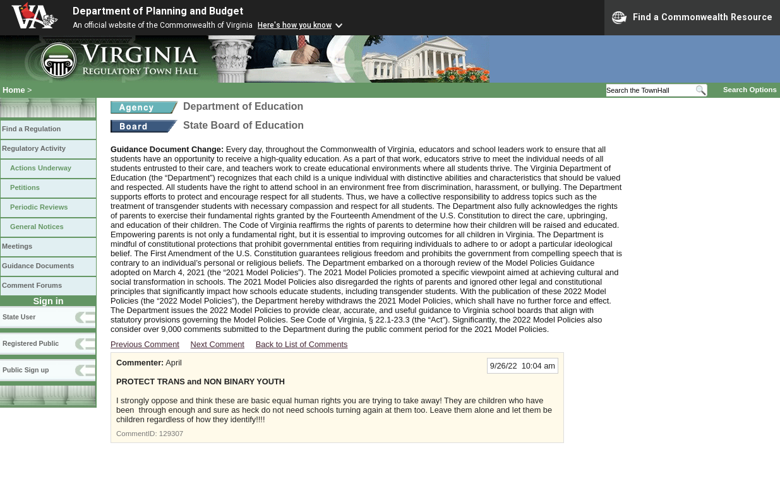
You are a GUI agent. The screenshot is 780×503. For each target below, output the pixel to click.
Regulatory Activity (34, 148)
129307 (171, 433)
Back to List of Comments (302, 344)
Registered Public (31, 343)
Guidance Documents (38, 265)
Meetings (17, 246)
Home (14, 90)
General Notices (37, 226)
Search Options (750, 89)
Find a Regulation (31, 129)
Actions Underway (40, 168)
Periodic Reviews (39, 207)
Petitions (25, 187)
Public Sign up (26, 370)
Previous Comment (145, 344)
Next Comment (217, 344)
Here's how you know (295, 25)
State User (19, 317)
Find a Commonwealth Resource (692, 17)
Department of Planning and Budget (158, 11)
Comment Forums (32, 285)
